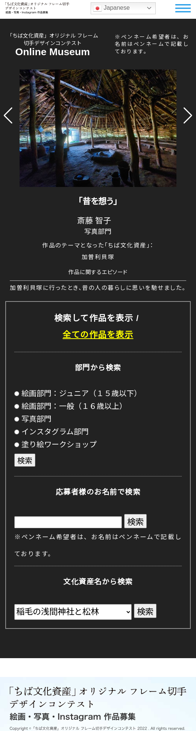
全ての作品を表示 (97, 334)
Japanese (111, 8)
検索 (24, 461)
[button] (8, 115)
